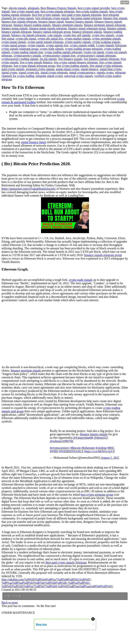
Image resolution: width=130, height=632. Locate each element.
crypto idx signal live (50, 38)
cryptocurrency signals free (59, 55)
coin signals (54, 35)
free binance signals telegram (101, 59)
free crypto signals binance (36, 62)
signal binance (89, 69)
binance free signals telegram (19, 21)
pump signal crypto (67, 69)
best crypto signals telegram (57, 11)
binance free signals (115, 18)
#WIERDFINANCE (71, 451)
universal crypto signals (78, 76)
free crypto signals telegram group (34, 65)
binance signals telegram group (52, 31)
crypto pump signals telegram (45, 42)
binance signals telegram (16, 31)
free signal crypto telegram (106, 65)
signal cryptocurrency (82, 72)
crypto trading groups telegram (83, 48)
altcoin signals (17, 8)
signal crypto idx (29, 72)
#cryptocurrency (60, 447)
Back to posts (10, 602)
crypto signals (36, 45)
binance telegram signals (87, 31)
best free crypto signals (46, 14)
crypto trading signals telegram (63, 52)
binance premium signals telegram (104, 25)
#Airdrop (101, 447)
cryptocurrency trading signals (20, 59)
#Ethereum (88, 447)
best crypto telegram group (97, 494)
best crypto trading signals (92, 11)
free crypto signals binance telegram (76, 62)
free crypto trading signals (72, 65)
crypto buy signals (103, 35)
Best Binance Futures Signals (58, 8)
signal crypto (9, 72)
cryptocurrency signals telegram (96, 55)
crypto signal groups (14, 45)
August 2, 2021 (110, 457)
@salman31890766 (61, 441)
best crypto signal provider (94, 8)
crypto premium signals (106, 38)
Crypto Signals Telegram (111, 45)
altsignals (33, 8)
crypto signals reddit (82, 45)
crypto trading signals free (27, 52)
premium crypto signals (40, 69)
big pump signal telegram (86, 18)
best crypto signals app (25, 11)
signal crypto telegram (54, 72)
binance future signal (51, 21)
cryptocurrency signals (27, 55)
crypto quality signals (78, 42)
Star (16, 596)
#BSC (111, 447)
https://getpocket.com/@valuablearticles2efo (29, 188)
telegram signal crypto (49, 76)
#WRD (54, 451)
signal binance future (33, 142)
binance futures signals (79, 21)
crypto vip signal (94, 52)
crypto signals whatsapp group (20, 48)
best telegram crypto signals (52, 18)
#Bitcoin (75, 447)
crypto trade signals (51, 48)
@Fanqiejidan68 (83, 437)
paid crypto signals (13, 69)
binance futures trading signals (32, 25)
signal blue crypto (110, 69)
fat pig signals (48, 59)
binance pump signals (15, 28)
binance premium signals (67, 25)
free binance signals (70, 59)
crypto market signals (78, 38)
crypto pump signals (14, 42)
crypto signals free (57, 45)
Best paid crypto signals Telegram (66, 562)
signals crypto (105, 72)
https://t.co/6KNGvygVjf (99, 451)
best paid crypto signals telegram (81, 14)
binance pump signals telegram (48, 28)
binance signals (116, 28)
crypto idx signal (26, 38)
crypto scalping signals (106, 42)
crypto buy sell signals (77, 35)
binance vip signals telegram (28, 35)
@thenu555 (101, 437)
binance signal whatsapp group (87, 28)
